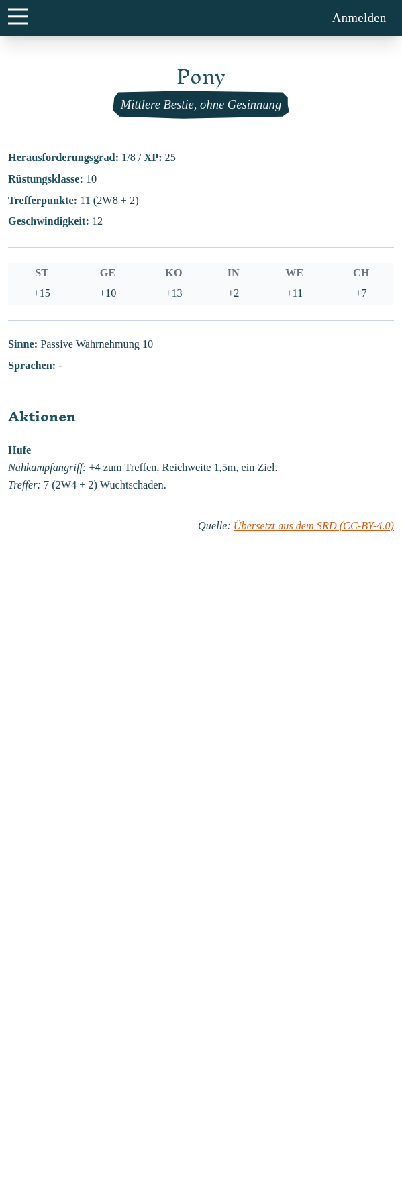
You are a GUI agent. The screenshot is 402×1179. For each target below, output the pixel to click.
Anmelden (359, 18)
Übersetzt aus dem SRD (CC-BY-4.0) (314, 526)
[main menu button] (18, 16)
